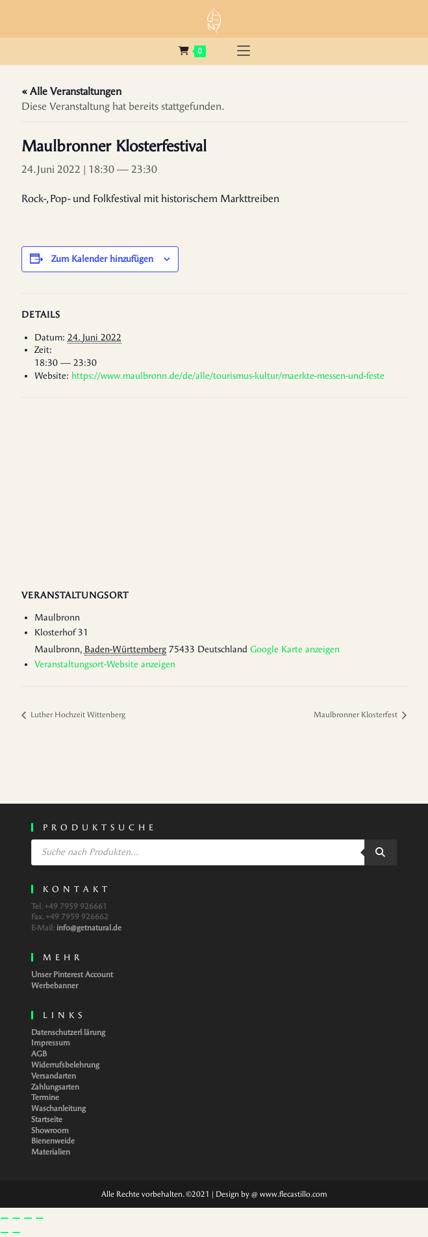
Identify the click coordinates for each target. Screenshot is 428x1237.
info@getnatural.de (89, 927)
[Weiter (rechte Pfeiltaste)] (16, 1232)
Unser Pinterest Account (72, 974)
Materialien (50, 1151)
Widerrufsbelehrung (65, 1064)
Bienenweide (53, 1140)
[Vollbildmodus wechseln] (16, 1218)
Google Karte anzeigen (295, 649)
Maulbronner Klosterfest (356, 714)
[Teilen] (27, 1218)
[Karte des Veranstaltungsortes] (214, 491)
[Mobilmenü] (243, 51)
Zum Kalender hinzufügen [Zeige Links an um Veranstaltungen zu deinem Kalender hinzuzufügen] (102, 258)
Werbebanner (54, 985)
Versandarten (53, 1075)
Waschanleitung (58, 1108)
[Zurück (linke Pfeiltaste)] (4, 1232)
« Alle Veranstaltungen (71, 91)
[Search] (380, 852)
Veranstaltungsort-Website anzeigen (104, 664)
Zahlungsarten (55, 1086)
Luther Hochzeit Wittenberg (77, 714)
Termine (45, 1097)
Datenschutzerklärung (68, 1032)
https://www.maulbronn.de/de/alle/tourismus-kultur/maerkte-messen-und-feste (227, 375)
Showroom (50, 1130)
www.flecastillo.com (293, 1194)
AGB (39, 1053)
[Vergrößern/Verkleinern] (4, 1218)
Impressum (50, 1042)
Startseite (46, 1119)
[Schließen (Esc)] (39, 1218)
